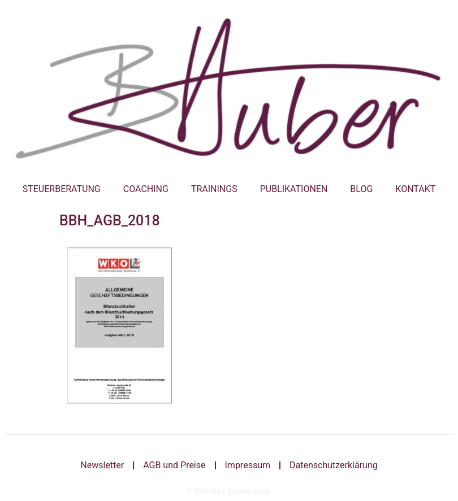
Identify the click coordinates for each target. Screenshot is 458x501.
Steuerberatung (62, 189)
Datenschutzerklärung (334, 465)
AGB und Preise (174, 465)
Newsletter (102, 465)
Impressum (247, 465)
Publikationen (294, 189)
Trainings (214, 189)
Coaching (145, 189)
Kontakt (415, 189)
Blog (361, 189)
